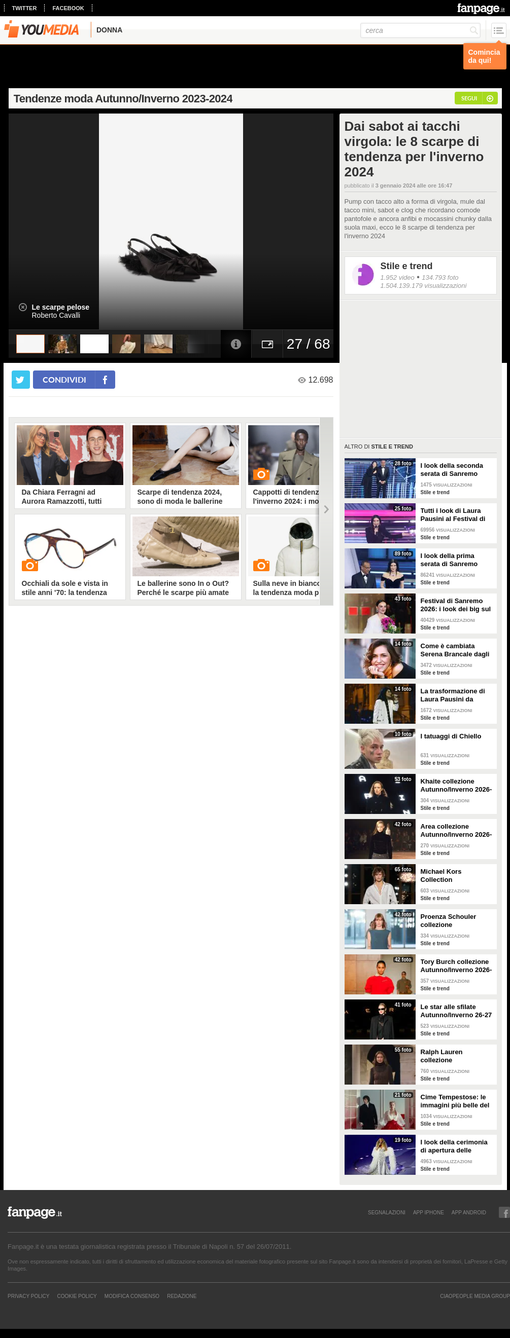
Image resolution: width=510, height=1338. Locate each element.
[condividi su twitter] (21, 379)
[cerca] (420, 30)
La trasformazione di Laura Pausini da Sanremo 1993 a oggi (454, 695)
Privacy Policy (28, 1295)
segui (469, 98)
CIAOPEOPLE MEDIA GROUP (475, 1295)
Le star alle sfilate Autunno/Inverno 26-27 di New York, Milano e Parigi (456, 1011)
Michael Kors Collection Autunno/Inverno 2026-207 (456, 876)
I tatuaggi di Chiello (451, 736)
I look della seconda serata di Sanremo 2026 (452, 470)
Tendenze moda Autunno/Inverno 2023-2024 (123, 98)
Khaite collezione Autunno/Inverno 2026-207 (456, 785)
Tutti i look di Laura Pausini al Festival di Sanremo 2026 (453, 515)
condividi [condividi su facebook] (64, 379)
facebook (68, 8)
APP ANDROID (469, 1212)
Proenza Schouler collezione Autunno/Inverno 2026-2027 (456, 921)
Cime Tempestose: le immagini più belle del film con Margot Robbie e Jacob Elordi (457, 1101)
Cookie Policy (76, 1295)
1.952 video (398, 277)
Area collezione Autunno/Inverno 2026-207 (456, 831)
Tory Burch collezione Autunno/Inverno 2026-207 (456, 966)
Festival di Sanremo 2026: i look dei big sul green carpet (456, 605)
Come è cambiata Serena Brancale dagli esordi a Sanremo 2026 (457, 650)
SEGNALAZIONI (386, 1212)
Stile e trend (407, 266)
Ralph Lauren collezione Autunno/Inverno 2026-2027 (456, 1056)
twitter (24, 8)
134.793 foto (440, 277)
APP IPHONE (428, 1212)
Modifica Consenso (132, 1295)
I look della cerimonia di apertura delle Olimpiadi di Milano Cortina (454, 1146)
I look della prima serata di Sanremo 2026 (449, 560)
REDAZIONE (181, 1295)
